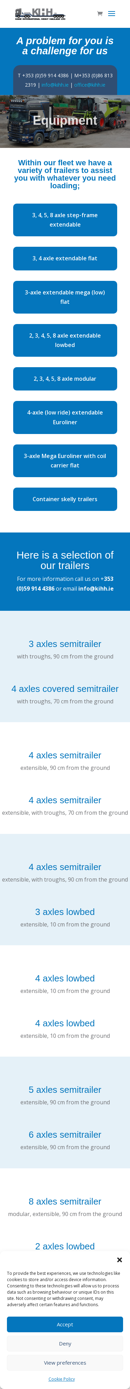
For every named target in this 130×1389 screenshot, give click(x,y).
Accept (65, 1324)
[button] (119, 1259)
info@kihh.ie (55, 84)
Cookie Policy (62, 1379)
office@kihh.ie (89, 84)
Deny (65, 1343)
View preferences (65, 1362)
